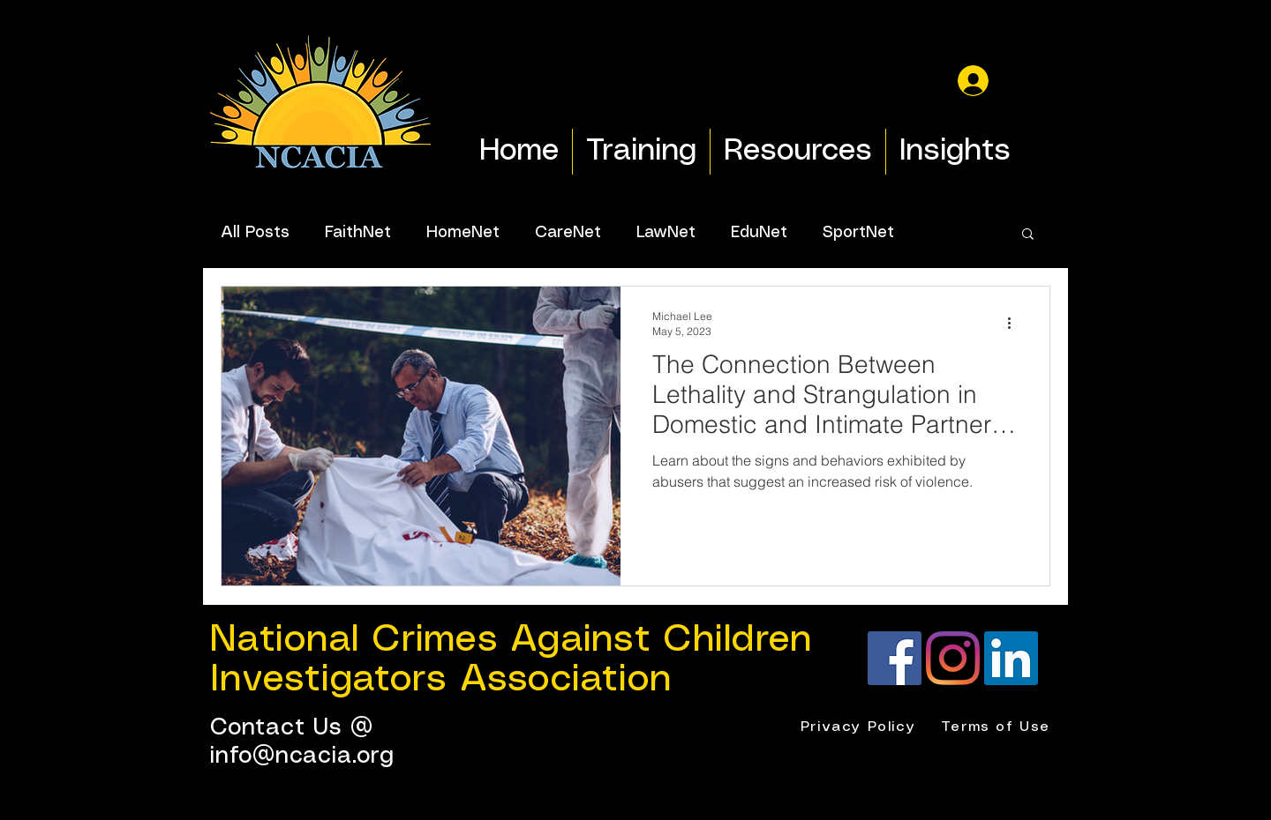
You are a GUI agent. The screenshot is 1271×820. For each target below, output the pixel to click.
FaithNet (358, 233)
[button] (1027, 235)
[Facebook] (894, 658)
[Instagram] (953, 658)
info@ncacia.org (302, 756)
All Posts (255, 233)
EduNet (759, 233)
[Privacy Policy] (859, 727)
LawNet (666, 233)
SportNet (858, 233)
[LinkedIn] (1011, 658)
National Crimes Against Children (511, 640)
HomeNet (463, 233)
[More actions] (1015, 322)
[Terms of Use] (997, 727)
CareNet (568, 233)
